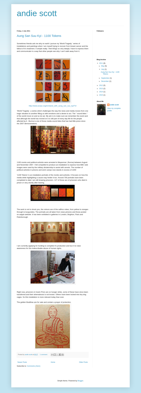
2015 (101, 95)
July (103, 69)
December (105, 81)
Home (53, 362)
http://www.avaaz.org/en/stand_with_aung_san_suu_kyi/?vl (52, 106)
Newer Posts (22, 362)
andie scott (37, 13)
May (103, 66)
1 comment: (44, 354)
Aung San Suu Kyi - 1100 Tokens (39, 36)
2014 (101, 92)
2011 (101, 63)
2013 (101, 89)
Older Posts (83, 362)
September (105, 78)
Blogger (80, 381)
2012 (101, 85)
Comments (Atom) (33, 366)
